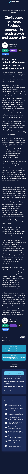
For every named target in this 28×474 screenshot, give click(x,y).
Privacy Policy (6, 464)
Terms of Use (5, 467)
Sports (15, 9)
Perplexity (13, 50)
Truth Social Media (7, 9)
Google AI (5, 54)
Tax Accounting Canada (9, 390)
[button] (3, 2)
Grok (20, 50)
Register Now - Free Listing (14, 373)
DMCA (3, 461)
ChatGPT (5, 50)
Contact (4, 458)
